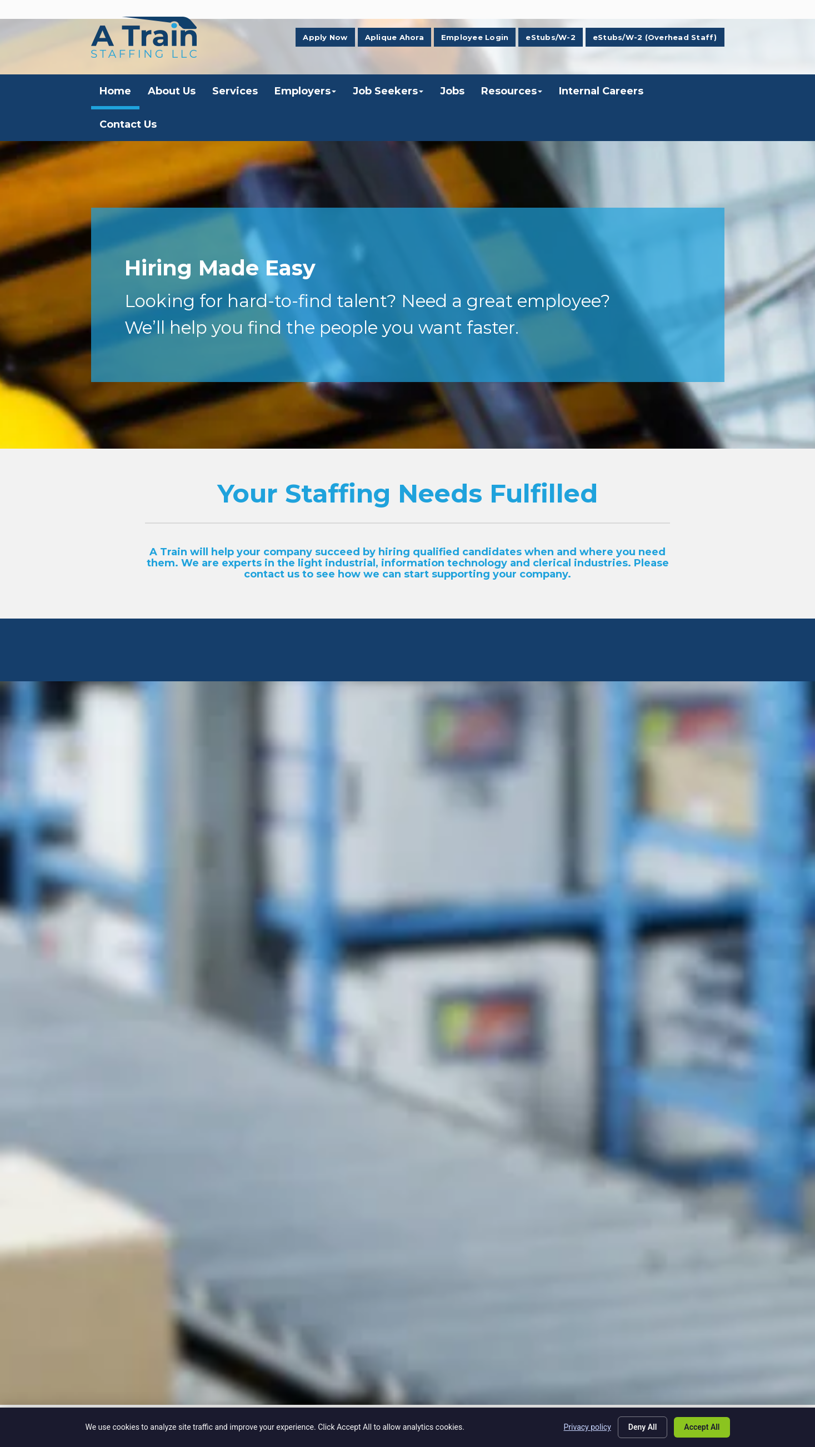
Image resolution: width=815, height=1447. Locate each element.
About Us (172, 91)
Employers (305, 91)
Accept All (701, 1427)
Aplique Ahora (394, 37)
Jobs (452, 91)
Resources (511, 91)
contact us (271, 574)
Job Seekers (388, 91)
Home (115, 91)
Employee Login (475, 37)
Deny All (642, 1427)
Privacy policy (587, 1427)
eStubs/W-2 (551, 37)
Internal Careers (601, 91)
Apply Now (325, 37)
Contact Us (128, 124)
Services (235, 91)
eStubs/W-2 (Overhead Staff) (655, 37)
